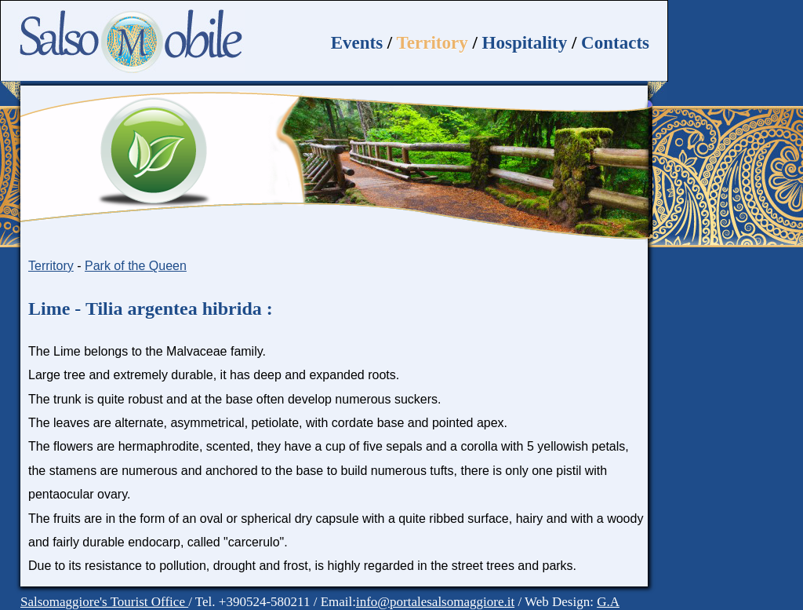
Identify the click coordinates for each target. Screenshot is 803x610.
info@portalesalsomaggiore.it (435, 601)
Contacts (615, 43)
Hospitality (525, 43)
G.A (608, 601)
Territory (432, 43)
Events (357, 43)
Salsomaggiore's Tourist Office (104, 601)
